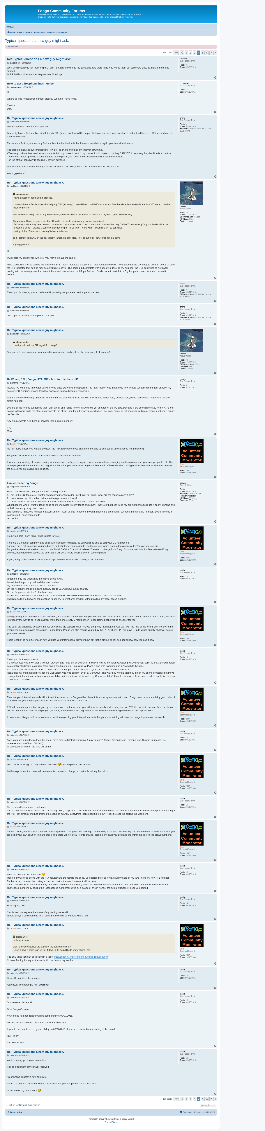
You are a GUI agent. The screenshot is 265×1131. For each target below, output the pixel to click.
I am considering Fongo (22, 483)
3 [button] (194, 52)
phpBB (101, 1119)
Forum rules (12, 47)
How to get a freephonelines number (31, 83)
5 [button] (203, 52)
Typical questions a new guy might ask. (37, 41)
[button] (176, 53)
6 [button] (207, 52)
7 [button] (211, 52)
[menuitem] (10, 27)
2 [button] (190, 52)
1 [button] (186, 52)
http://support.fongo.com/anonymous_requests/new (81, 956)
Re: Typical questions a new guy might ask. (39, 59)
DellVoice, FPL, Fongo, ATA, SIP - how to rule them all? (43, 379)
